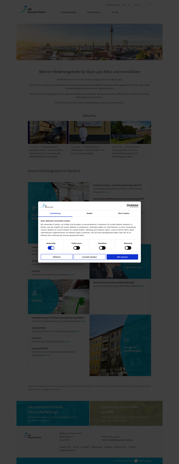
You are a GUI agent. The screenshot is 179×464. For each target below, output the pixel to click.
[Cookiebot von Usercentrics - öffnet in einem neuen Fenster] (128, 206)
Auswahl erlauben (89, 257)
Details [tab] (89, 213)
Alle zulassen (122, 257)
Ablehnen (57, 257)
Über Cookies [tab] (123, 213)
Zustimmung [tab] (55, 213)
